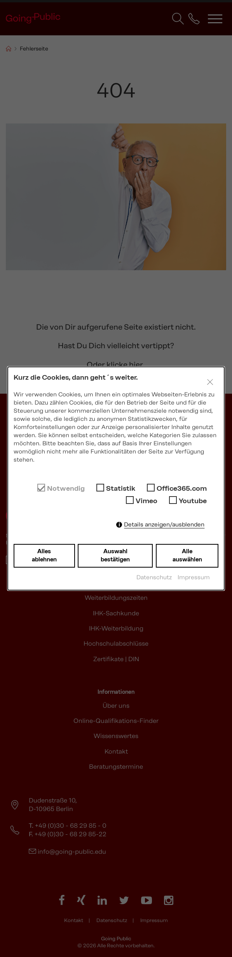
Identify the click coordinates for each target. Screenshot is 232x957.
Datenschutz (154, 577)
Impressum (194, 577)
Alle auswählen (187, 555)
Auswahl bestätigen (115, 555)
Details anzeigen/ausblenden (164, 524)
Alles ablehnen (44, 555)
